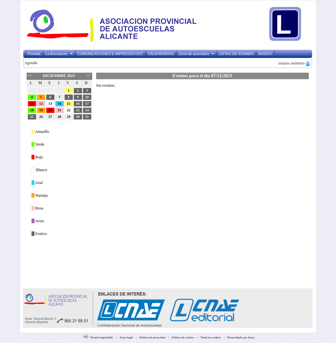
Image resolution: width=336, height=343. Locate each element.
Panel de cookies (210, 337)
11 (31, 103)
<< (30, 75)
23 (78, 110)
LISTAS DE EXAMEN (236, 54)
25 (32, 116)
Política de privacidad (152, 337)
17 (87, 103)
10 (87, 97)
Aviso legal (126, 337)
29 (69, 116)
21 (59, 110)
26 (41, 116)
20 (50, 110)
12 (41, 103)
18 (32, 110)
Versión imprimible (98, 337)
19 (41, 110)
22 (69, 110)
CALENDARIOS (161, 54)
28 (59, 116)
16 (78, 103)
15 (69, 103)
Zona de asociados (196, 54)
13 (50, 103)
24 (87, 110)
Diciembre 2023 (59, 75)
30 (78, 116)
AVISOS (264, 54)
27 (50, 116)
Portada (34, 54)
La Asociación (59, 54)
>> (88, 75)
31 (87, 116)
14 (59, 103)
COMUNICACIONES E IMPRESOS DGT (110, 54)
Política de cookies (183, 337)
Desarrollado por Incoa (241, 337)
